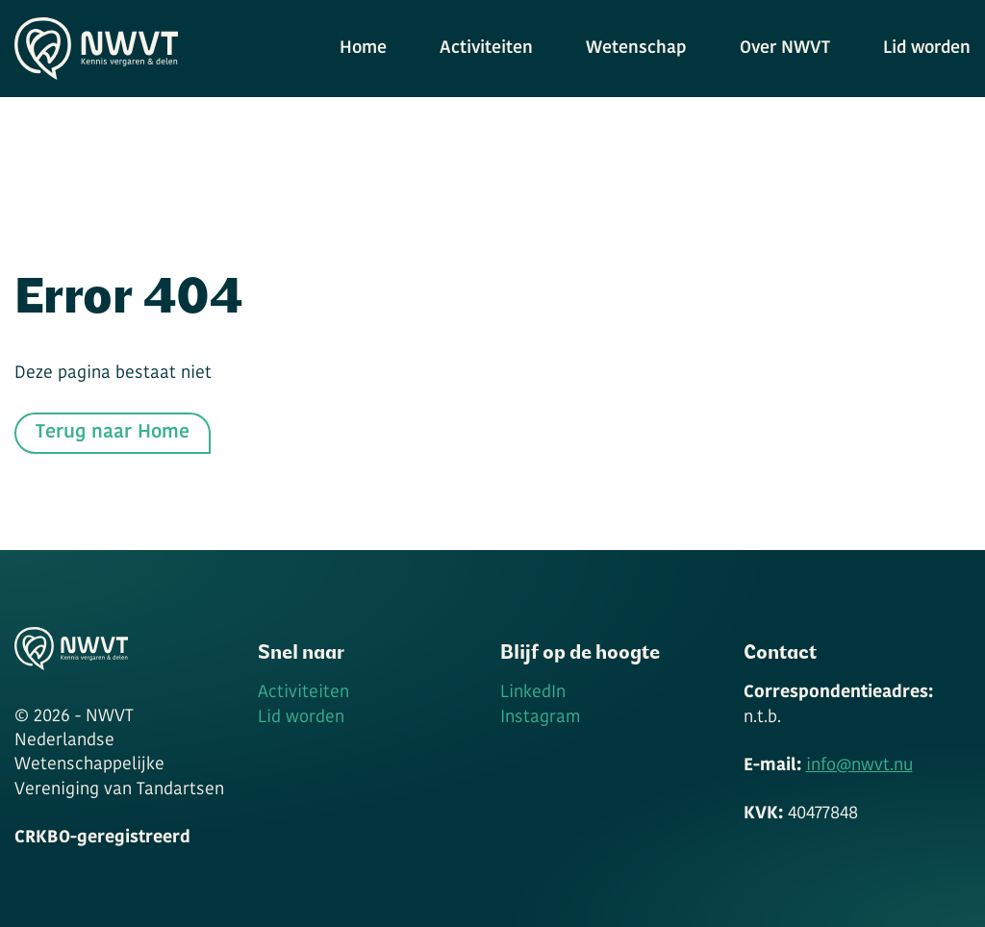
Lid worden (927, 48)
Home (363, 48)
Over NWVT (785, 48)
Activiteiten (486, 48)
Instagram (540, 718)
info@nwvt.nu (859, 766)
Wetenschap (636, 48)
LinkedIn (533, 693)
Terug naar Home (112, 432)
